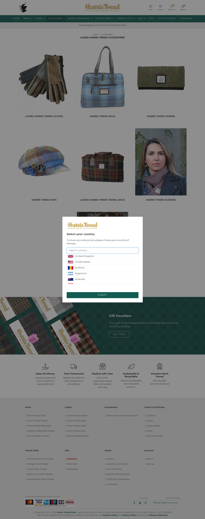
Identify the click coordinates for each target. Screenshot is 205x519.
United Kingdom (81, 256)
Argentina (77, 273)
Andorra (76, 268)
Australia (76, 279)
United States (79, 262)
